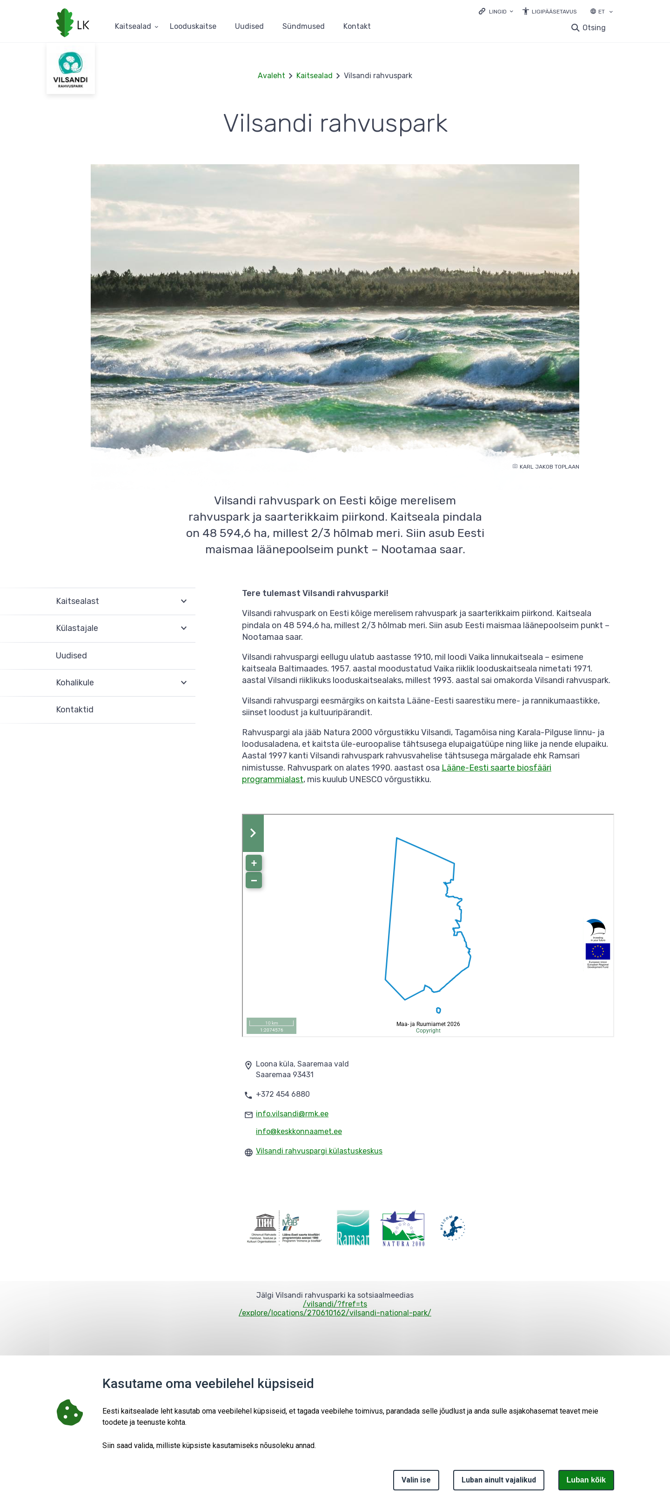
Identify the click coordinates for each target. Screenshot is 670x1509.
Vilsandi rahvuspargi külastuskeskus (319, 1151)
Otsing (594, 27)
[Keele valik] (610, 12)
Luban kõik (586, 1480)
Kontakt (357, 27)
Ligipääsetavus (554, 11)
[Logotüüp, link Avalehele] (72, 23)
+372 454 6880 (283, 1094)
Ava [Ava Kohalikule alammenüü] (183, 683)
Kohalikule (75, 682)
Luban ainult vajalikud (499, 1479)
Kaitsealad (314, 75)
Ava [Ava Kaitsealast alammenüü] (183, 601)
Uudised (249, 27)
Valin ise (416, 1479)
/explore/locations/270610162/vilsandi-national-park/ (335, 1312)
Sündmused (303, 27)
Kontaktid (75, 709)
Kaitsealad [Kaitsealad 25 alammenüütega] (133, 27)
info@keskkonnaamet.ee (299, 1131)
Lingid (498, 11)
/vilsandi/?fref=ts (335, 1304)
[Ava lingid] (496, 11)
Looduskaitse (193, 27)
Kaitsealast (77, 601)
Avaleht (271, 75)
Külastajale (77, 628)
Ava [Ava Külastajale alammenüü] (183, 628)
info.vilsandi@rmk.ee (292, 1113)
